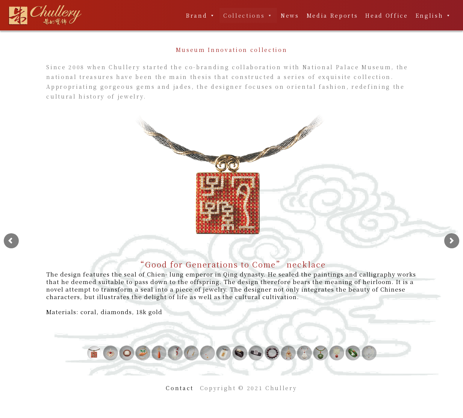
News (290, 15)
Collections (248, 15)
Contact (180, 388)
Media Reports (332, 15)
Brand (201, 15)
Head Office (386, 15)
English (434, 15)
